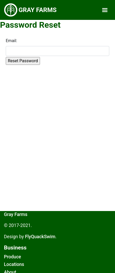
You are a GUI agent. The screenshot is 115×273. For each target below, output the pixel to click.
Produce (12, 256)
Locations (14, 264)
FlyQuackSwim (40, 236)
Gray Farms (15, 214)
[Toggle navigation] (105, 10)
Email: (11, 40)
